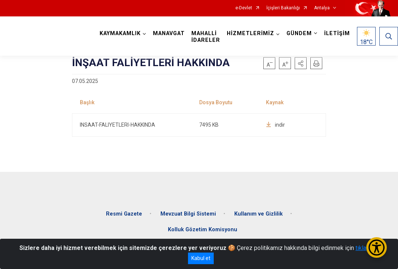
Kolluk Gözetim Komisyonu (202, 229)
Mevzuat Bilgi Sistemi (188, 214)
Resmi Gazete (124, 214)
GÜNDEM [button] (299, 33)
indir (275, 125)
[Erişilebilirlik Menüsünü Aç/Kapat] (376, 247)
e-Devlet (243, 8)
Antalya (322, 8)
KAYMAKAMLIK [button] (120, 33)
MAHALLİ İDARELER (205, 36)
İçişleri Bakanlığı (283, 8)
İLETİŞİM (337, 33)
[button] (301, 63)
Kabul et (200, 258)
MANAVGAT (169, 33)
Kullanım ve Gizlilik (258, 214)
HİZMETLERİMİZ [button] (250, 33)
